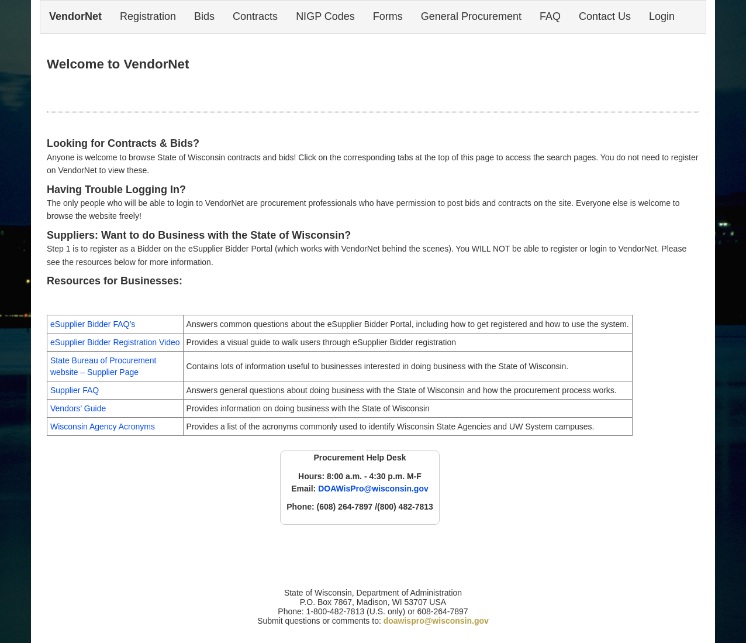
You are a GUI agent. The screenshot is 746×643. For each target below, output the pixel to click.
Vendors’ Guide (78, 408)
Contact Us (605, 16)
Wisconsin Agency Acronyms (102, 426)
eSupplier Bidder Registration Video (115, 342)
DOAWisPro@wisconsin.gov (373, 488)
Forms (388, 16)
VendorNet (75, 16)
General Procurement (471, 16)
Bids (204, 16)
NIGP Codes (325, 16)
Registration (148, 16)
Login (662, 16)
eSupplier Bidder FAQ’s (92, 324)
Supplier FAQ (74, 390)
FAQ (550, 16)
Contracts (255, 16)
